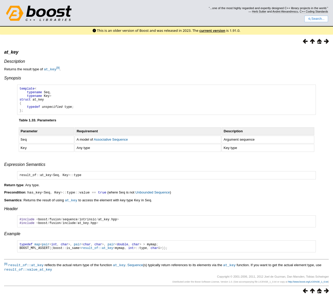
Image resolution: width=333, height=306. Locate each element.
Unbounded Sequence (152, 198)
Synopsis (12, 78)
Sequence (135, 273)
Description (14, 61)
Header (11, 213)
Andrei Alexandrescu (285, 11)
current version (212, 30)
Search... (316, 19)
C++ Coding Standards (314, 11)
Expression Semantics (24, 169)
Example (12, 240)
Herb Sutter (259, 11)
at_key (11, 52)
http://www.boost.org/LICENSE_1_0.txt (308, 289)
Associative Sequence (111, 145)
